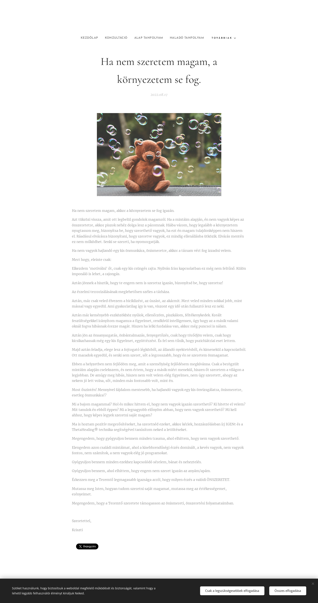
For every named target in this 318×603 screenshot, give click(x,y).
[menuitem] (84, 38)
